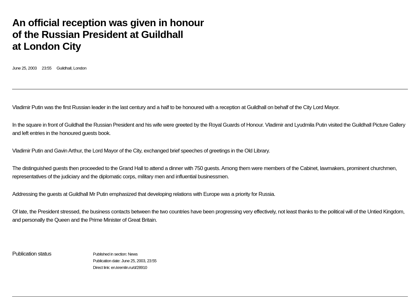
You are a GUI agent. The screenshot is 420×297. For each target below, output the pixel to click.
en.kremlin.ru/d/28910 (129, 267)
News (132, 254)
